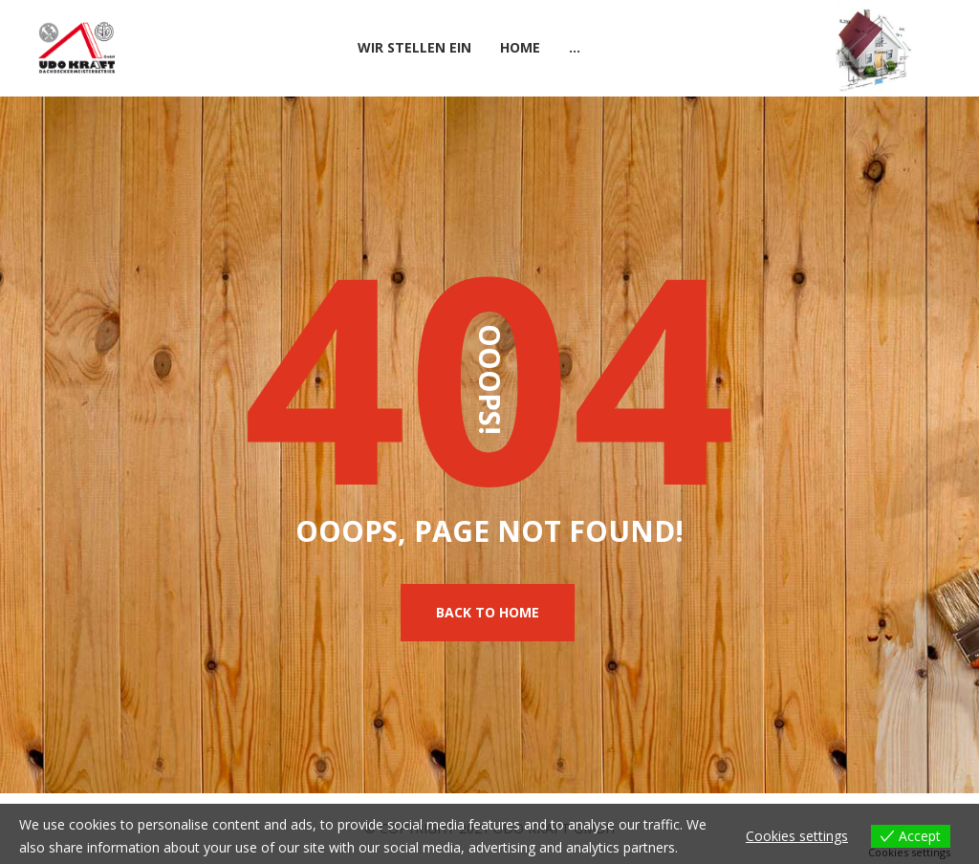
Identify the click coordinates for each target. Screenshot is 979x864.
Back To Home (487, 612)
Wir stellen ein (414, 47)
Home (520, 47)
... (574, 47)
